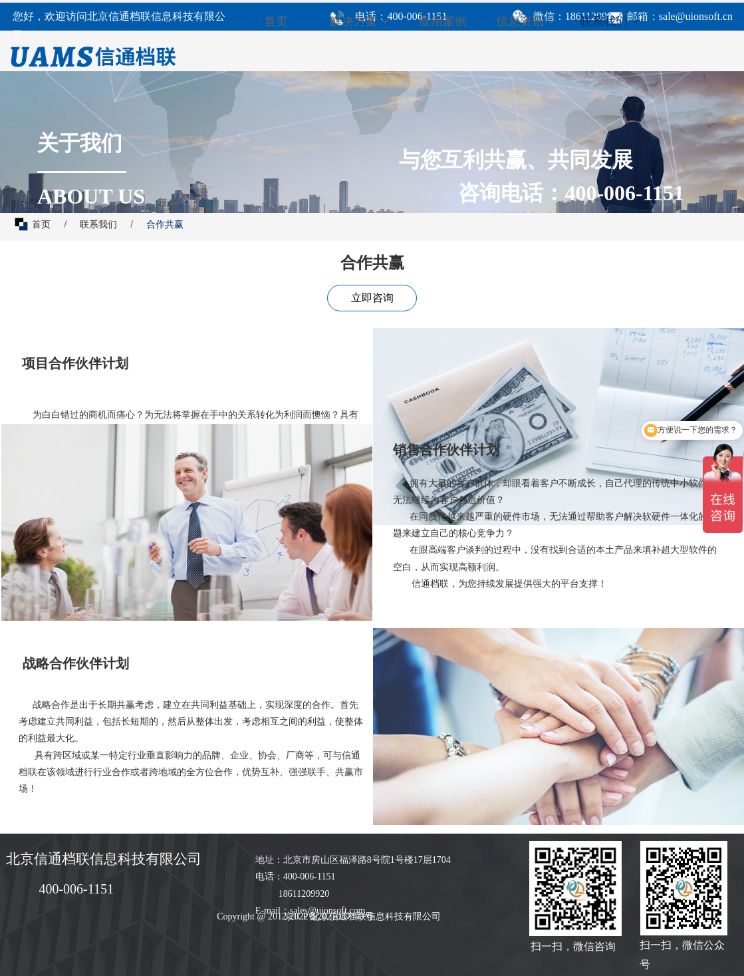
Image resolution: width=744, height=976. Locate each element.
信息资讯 (525, 21)
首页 (276, 21)
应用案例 (443, 21)
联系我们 (609, 21)
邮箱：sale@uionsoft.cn (680, 16)
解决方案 (359, 21)
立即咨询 (372, 297)
